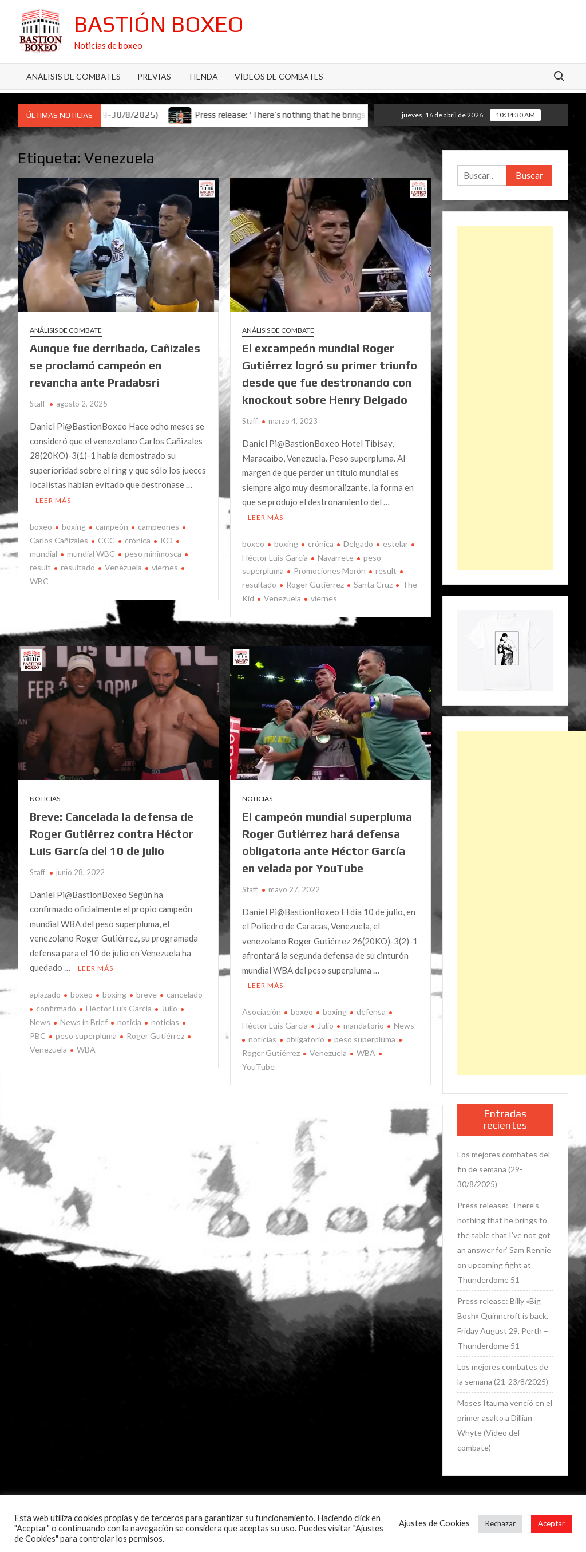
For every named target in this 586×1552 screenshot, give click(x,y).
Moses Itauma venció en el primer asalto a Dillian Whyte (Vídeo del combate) (504, 1425)
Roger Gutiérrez (315, 584)
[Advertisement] (505, 398)
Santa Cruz (373, 584)
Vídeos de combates (279, 76)
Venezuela (123, 567)
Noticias (45, 798)
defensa (371, 1012)
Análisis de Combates (73, 76)
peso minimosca (153, 553)
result (386, 571)
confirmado (56, 1008)
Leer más (53, 500)
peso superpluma (86, 1036)
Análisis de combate (66, 330)
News (404, 1025)
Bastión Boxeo (159, 24)
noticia (129, 1022)
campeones (158, 526)
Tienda (203, 76)
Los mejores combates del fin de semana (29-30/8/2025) (503, 1169)
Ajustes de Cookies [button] (434, 1523)
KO (166, 540)
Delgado (358, 544)
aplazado (45, 994)
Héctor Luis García (119, 1008)
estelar (395, 544)
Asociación (261, 1012)
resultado (78, 567)
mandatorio (363, 1025)
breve (146, 994)
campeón (112, 526)
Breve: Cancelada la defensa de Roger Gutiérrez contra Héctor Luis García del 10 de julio (111, 833)
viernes (165, 567)
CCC (106, 540)
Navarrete (336, 557)
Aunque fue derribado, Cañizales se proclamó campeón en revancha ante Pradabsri (115, 365)
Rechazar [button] (500, 1523)
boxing (74, 526)
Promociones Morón (330, 571)
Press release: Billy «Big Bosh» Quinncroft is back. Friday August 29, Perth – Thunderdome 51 (502, 1323)
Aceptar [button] (551, 1523)
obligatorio (305, 1039)
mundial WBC (91, 553)
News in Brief (84, 1022)
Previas (154, 76)
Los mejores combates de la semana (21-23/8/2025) (502, 1374)
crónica (138, 540)
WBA (86, 1049)
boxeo (41, 526)
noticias (165, 1022)
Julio (169, 1008)
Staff (37, 403)
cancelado (185, 994)
